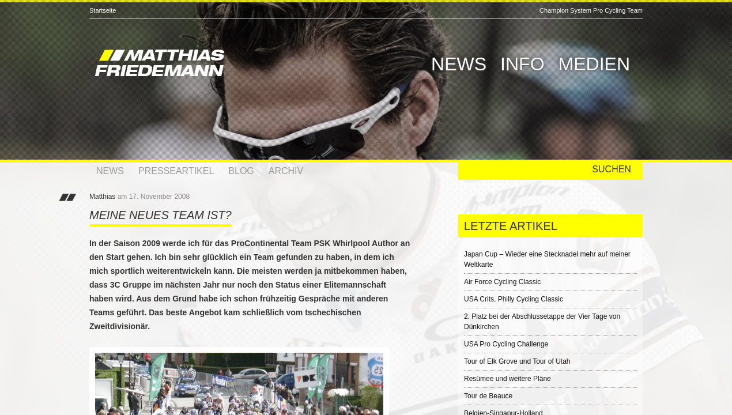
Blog (241, 171)
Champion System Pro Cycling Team (591, 10)
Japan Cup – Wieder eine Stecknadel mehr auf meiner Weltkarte (547, 259)
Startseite (102, 10)
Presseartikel (176, 171)
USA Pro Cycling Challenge (506, 344)
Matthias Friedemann (210, 64)
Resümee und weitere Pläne (507, 379)
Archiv (286, 171)
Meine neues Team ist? (160, 215)
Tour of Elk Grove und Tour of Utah (517, 361)
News (458, 64)
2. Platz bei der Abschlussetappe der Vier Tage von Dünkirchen (542, 321)
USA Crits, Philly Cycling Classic (513, 299)
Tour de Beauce (488, 396)
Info (522, 64)
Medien (594, 64)
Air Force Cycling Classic (502, 282)
